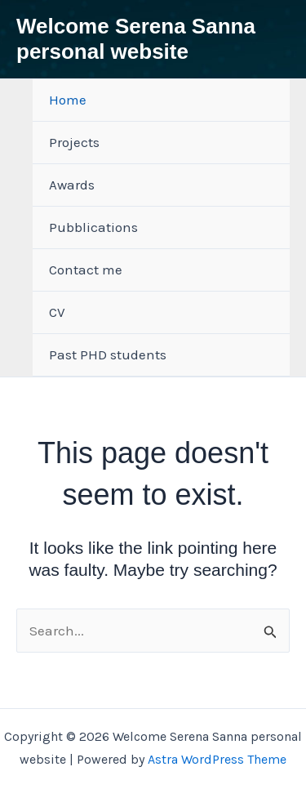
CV (57, 312)
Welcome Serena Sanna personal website (135, 39)
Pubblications (93, 227)
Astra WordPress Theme (217, 759)
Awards (72, 184)
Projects (74, 142)
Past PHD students (107, 354)
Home (67, 99)
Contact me (85, 269)
